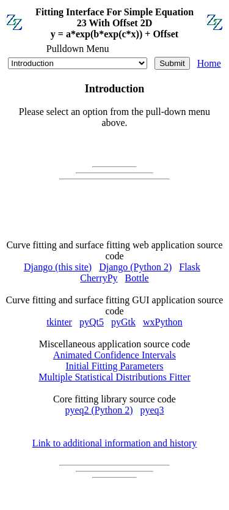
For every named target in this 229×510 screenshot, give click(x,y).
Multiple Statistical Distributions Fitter (114, 377)
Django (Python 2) (135, 267)
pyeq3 (152, 410)
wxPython (163, 322)
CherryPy (98, 278)
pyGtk (123, 322)
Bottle (137, 278)
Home (209, 63)
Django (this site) (58, 267)
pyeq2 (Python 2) (99, 410)
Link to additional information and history (114, 443)
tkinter (59, 322)
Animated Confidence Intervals (114, 355)
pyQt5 (91, 322)
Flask (189, 267)
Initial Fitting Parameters (115, 366)
